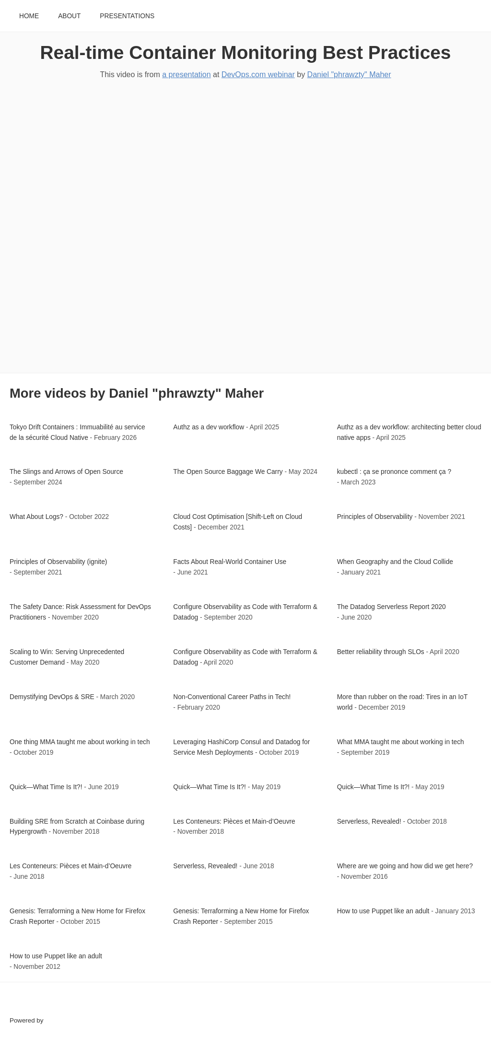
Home (29, 16)
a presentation (186, 74)
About (69, 16)
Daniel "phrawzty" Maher (349, 74)
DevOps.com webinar (258, 74)
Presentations (127, 16)
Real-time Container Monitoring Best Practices (245, 52)
